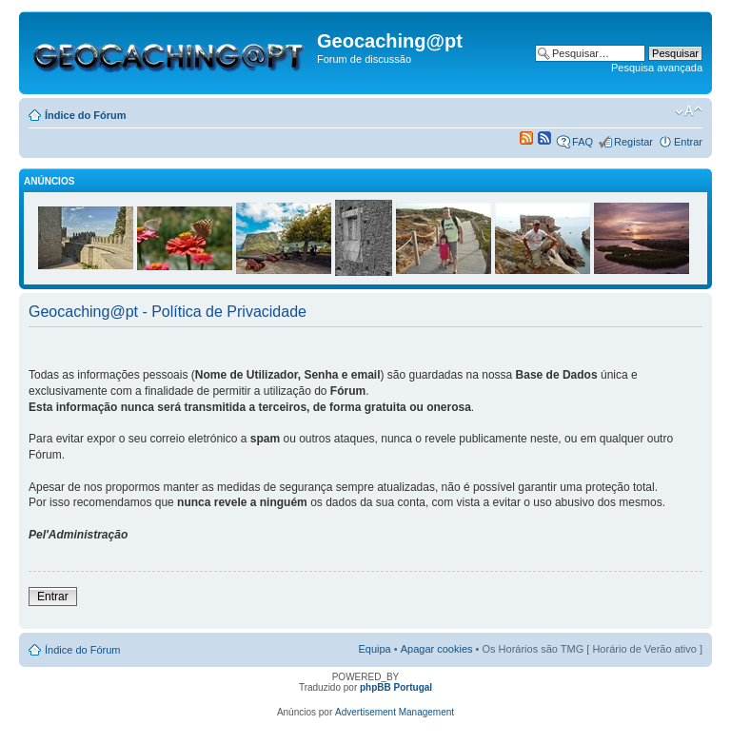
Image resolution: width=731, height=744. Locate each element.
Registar (633, 141)
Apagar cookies (437, 649)
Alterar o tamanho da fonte (688, 111)
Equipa (374, 649)
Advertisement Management (394, 712)
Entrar (688, 141)
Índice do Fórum (86, 115)
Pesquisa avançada (656, 67)
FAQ (582, 141)
